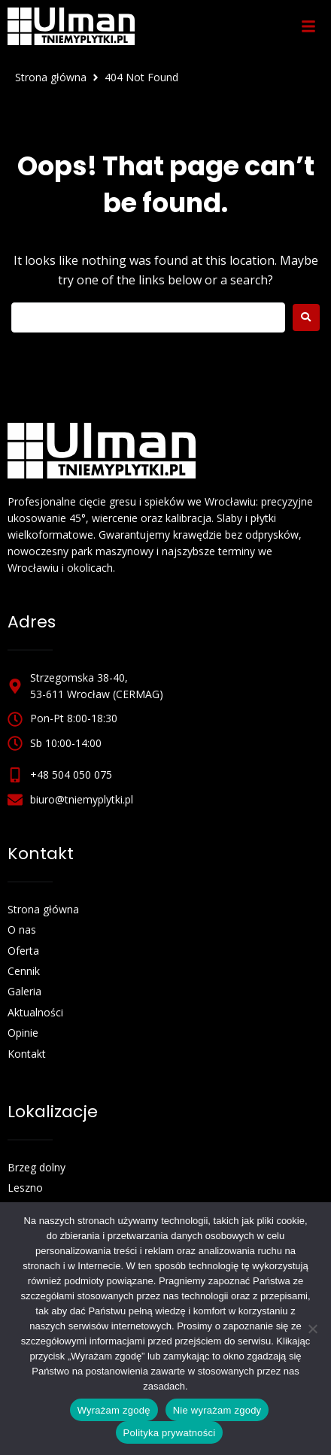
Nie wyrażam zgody (217, 1410)
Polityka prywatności (169, 1432)
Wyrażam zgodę (113, 1410)
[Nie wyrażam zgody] (312, 1328)
